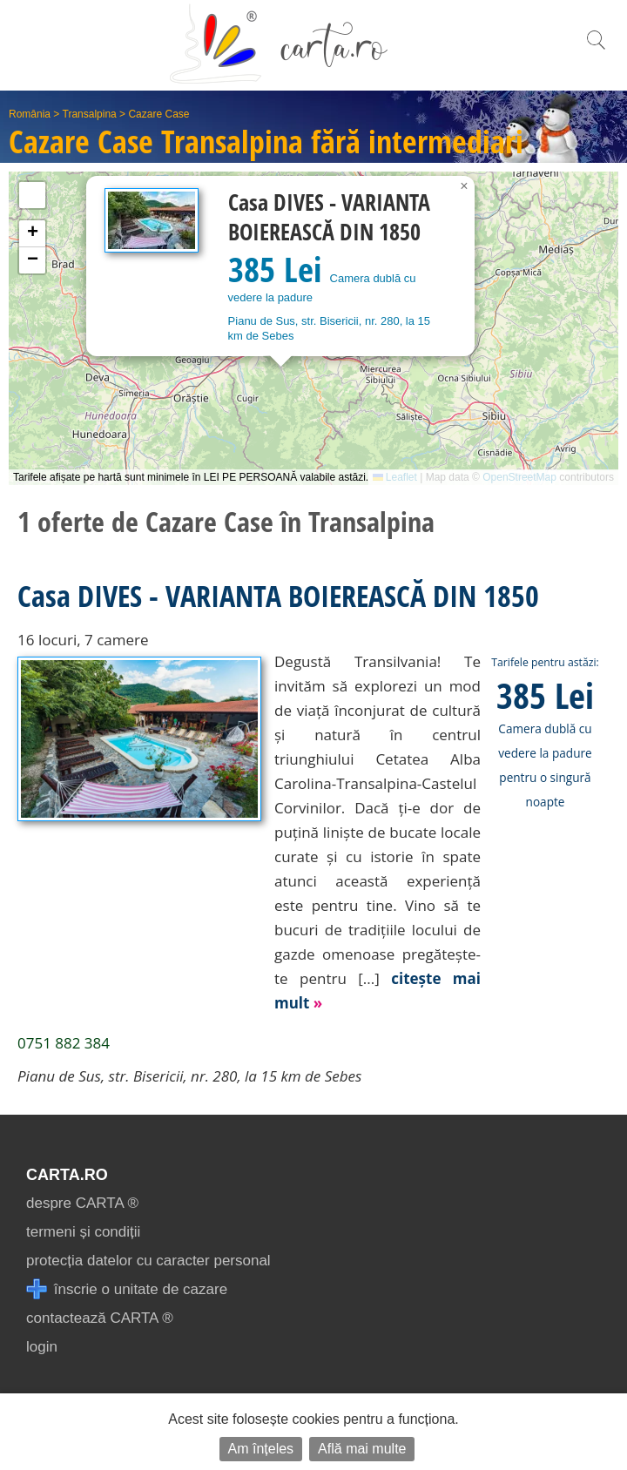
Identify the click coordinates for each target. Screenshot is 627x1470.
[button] (464, 186)
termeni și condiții (83, 1232)
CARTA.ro (67, 1174)
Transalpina (90, 114)
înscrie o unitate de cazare (126, 1289)
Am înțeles (261, 1448)
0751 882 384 (63, 1043)
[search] (596, 49)
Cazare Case (158, 114)
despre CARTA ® (82, 1203)
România (30, 114)
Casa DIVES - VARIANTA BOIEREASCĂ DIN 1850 (278, 596)
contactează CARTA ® (99, 1318)
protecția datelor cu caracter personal (148, 1260)
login (41, 1347)
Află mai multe (362, 1448)
